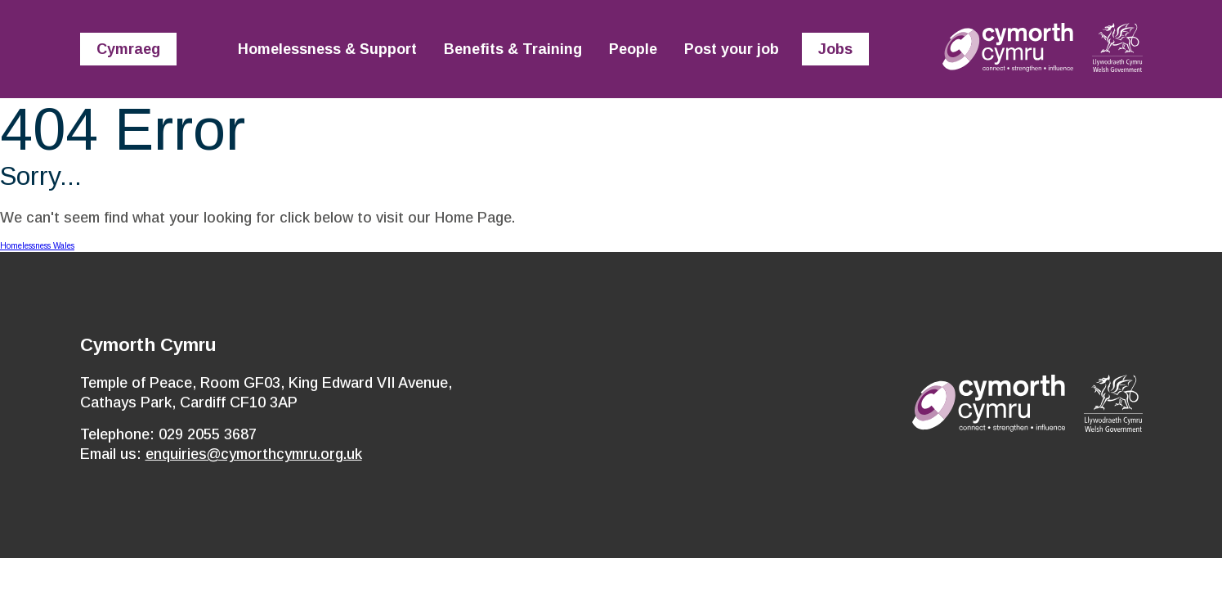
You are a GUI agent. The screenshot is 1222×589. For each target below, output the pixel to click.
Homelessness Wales (37, 245)
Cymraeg (128, 49)
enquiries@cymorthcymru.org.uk (253, 454)
